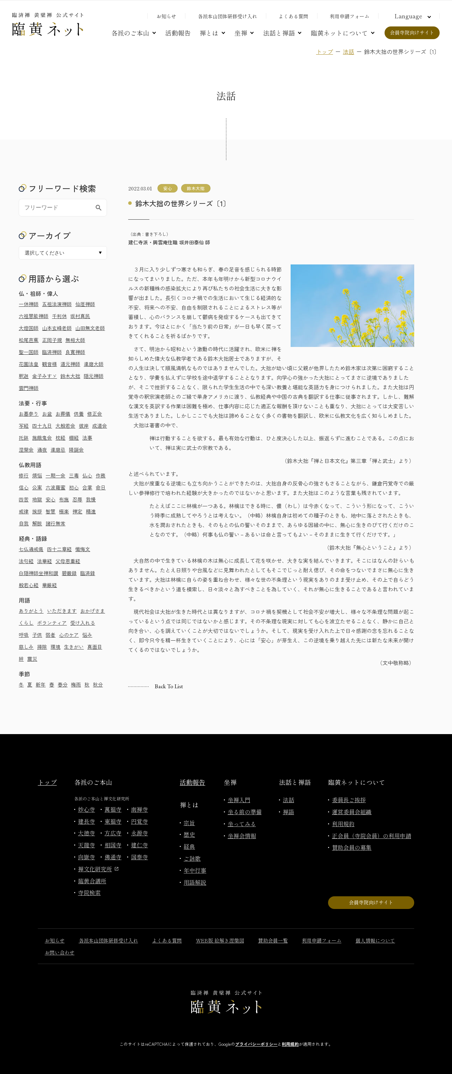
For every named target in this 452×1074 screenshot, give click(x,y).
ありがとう (31, 610)
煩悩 (37, 475)
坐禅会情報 (242, 835)
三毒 (74, 475)
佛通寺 (113, 857)
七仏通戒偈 (31, 549)
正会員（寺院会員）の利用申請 (371, 835)
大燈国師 (28, 327)
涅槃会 (26, 449)
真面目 (94, 646)
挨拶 (37, 511)
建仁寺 (139, 845)
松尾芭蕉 (28, 339)
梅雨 (76, 684)
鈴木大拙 (70, 375)
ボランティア (52, 622)
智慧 (50, 511)
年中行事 (195, 870)
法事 (87, 437)
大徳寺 (86, 833)
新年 (41, 684)
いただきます (62, 610)
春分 (62, 684)
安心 (50, 499)
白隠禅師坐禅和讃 (38, 572)
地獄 (37, 499)
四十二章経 (59, 549)
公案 (37, 487)
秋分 (98, 684)
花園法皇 (28, 363)
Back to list (169, 686)
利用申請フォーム (349, 16)
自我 (24, 523)
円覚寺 (139, 821)
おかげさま (92, 610)
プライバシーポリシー (256, 1044)
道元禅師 (70, 363)
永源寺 (139, 833)
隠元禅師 (93, 375)
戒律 (24, 511)
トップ (324, 51)
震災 (32, 658)
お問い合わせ (60, 952)
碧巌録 (69, 572)
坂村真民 (80, 315)
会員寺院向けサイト (412, 32)
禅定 (77, 511)
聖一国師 (28, 351)
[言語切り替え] (412, 15)
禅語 (288, 811)
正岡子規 (52, 339)
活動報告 (178, 33)
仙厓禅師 (85, 303)
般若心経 (28, 584)
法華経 (44, 561)
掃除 (42, 646)
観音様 (49, 363)
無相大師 (75, 339)
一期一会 (55, 475)
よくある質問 (293, 16)
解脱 (37, 523)
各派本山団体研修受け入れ (227, 16)
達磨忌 (57, 449)
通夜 (42, 449)
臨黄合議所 (92, 881)
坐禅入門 (239, 799)
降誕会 (76, 449)
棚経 (74, 437)
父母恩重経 (67, 561)
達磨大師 (93, 363)
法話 (348, 51)
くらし (26, 622)
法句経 (26, 561)
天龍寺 (86, 845)
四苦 (24, 499)
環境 (55, 646)
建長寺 (86, 821)
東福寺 (113, 821)
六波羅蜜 (55, 487)
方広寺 (113, 833)
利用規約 (343, 823)
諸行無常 (55, 523)
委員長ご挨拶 (349, 799)
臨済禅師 (52, 351)
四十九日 (42, 425)
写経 (24, 425)
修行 (24, 475)
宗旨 (189, 822)
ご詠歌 (192, 858)
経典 (189, 846)
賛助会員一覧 (273, 940)
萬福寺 (113, 809)
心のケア (69, 634)
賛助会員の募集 (351, 847)
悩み (87, 634)
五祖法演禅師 (57, 303)
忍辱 (77, 499)
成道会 (99, 425)
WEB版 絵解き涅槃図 (220, 940)
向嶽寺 (86, 857)
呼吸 (24, 634)
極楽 (64, 511)
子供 (37, 634)
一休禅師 (28, 303)
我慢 (91, 499)
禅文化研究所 (98, 869)
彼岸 (84, 425)
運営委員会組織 (351, 811)
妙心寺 (86, 809)
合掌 (87, 487)
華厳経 (49, 584)
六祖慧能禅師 (33, 315)
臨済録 (87, 572)
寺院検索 (89, 892)
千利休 (59, 315)
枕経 (60, 437)
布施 (64, 499)
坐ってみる (242, 823)
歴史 (189, 834)
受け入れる (82, 622)
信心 (24, 487)
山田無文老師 (90, 327)
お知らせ (166, 16)
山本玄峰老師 (57, 327)
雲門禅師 (28, 387)
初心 (74, 487)
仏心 (87, 475)
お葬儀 (62, 413)
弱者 (50, 634)
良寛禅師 (75, 351)
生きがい (74, 646)
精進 (91, 511)
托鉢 (24, 437)
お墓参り (28, 413)
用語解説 (195, 882)
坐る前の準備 (245, 811)
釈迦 (24, 375)
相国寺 (113, 845)
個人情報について (375, 940)
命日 (101, 487)
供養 (79, 413)
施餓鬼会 (42, 437)
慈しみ (26, 646)
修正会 (94, 413)
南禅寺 (139, 809)
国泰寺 (139, 857)
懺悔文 (82, 549)
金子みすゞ (44, 375)
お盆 (47, 413)
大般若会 (65, 425)
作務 (101, 475)
